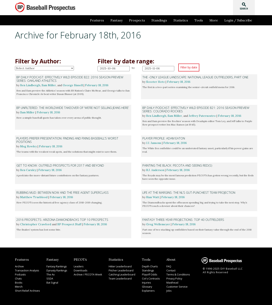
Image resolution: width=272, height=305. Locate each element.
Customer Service (176, 286)
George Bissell (73, 85)
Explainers (147, 290)
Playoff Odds (148, 274)
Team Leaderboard (119, 278)
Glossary (146, 286)
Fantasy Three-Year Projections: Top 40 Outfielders (183, 220)
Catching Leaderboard (120, 274)
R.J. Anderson (155, 170)
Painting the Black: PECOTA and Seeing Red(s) (177, 165)
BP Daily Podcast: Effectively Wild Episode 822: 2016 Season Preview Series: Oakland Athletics (69, 79)
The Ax (50, 274)
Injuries (145, 282)
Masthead (171, 282)
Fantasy (116, 20)
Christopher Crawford (35, 224)
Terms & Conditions (177, 274)
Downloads (79, 270)
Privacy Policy (174, 278)
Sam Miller (49, 85)
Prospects (137, 20)
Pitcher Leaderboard (119, 270)
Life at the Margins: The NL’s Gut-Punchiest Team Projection (188, 192)
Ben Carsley (28, 170)
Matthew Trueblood (33, 197)
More (213, 20)
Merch (18, 286)
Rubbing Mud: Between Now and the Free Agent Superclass (62, 192)
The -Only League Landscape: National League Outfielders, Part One (195, 77)
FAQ (168, 266)
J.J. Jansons (153, 143)
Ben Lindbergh (30, 85)
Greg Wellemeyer (158, 224)
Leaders (78, 266)
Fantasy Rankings (55, 266)
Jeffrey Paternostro (202, 116)
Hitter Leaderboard (119, 266)
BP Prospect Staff (69, 224)
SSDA (49, 278)
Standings (159, 20)
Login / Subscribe (238, 20)
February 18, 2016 (96, 85)
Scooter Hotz (155, 82)
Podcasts (20, 274)
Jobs (168, 290)
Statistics (180, 20)
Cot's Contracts (150, 278)
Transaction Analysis (26, 270)
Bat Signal (51, 282)
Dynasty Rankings (56, 270)
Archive (19, 266)
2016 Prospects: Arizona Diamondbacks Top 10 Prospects (62, 220)
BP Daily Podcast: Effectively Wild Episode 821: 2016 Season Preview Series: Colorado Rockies (195, 109)
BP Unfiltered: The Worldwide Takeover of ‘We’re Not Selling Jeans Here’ (72, 108)
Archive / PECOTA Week (86, 274)
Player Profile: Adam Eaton (163, 138)
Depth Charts (148, 266)
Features (97, 20)
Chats (18, 278)
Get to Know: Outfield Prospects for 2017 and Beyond (60, 165)
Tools (198, 20)
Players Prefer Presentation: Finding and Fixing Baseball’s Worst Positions (67, 140)
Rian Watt (152, 197)
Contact (170, 270)
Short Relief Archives (26, 290)
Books (18, 282)
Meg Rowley (28, 146)
